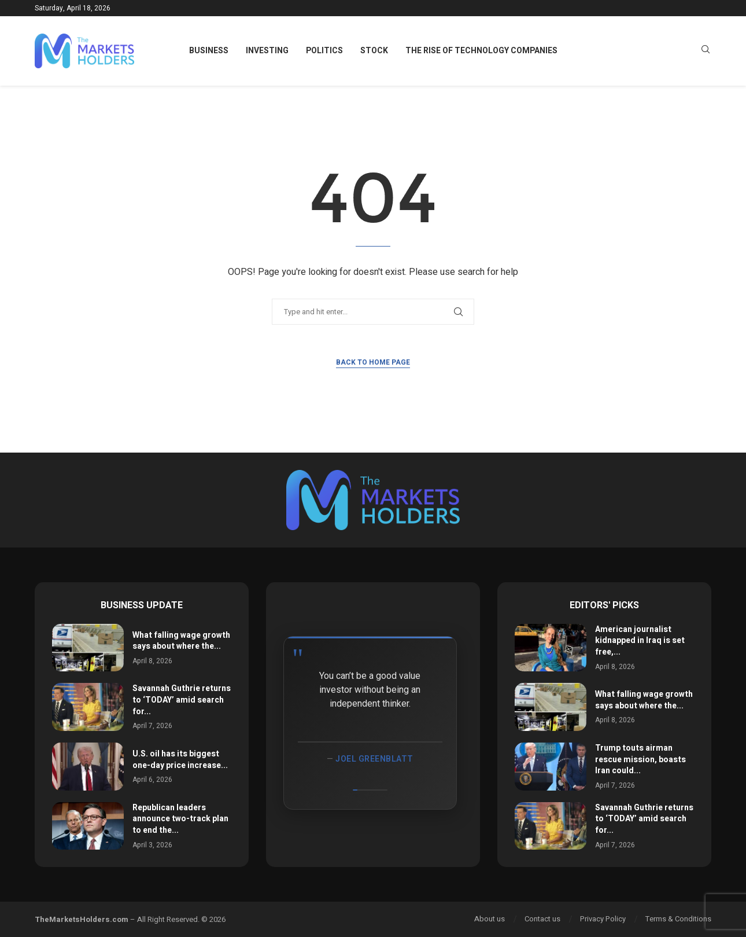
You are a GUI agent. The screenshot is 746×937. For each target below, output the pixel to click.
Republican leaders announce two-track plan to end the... (180, 819)
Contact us (542, 918)
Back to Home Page (373, 362)
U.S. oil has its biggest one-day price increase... (180, 759)
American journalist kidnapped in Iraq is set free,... (640, 640)
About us (489, 918)
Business (208, 51)
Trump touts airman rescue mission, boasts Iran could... (640, 759)
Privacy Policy (603, 918)
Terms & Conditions (678, 918)
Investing (267, 51)
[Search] (705, 51)
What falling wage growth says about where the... (181, 641)
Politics (324, 51)
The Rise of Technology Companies (481, 51)
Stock (374, 51)
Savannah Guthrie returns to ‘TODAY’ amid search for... (181, 699)
